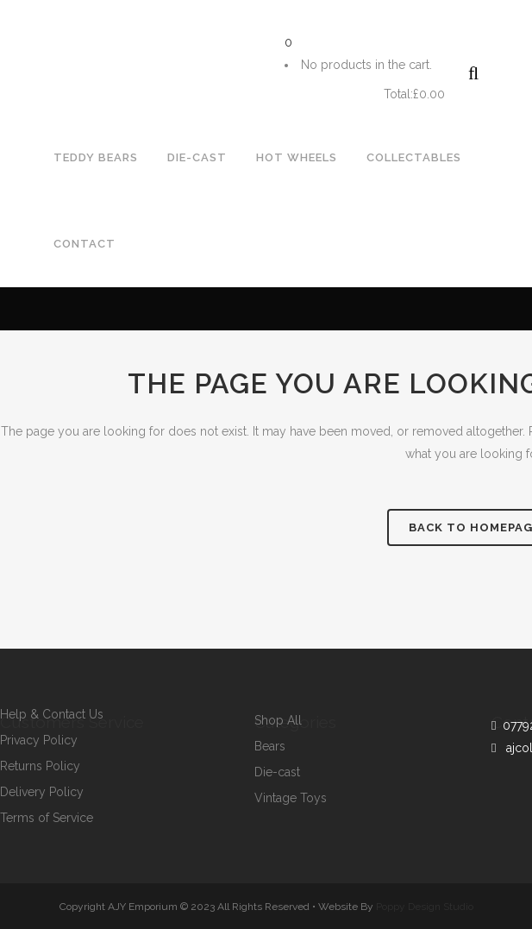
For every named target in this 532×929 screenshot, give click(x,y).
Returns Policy (40, 766)
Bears (269, 746)
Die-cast (277, 772)
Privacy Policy (39, 740)
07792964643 (55, 31)
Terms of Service (46, 818)
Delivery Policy (42, 792)
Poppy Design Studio (424, 907)
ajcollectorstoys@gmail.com (214, 31)
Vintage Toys (290, 798)
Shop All (278, 720)
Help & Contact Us (51, 714)
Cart (332, 94)
